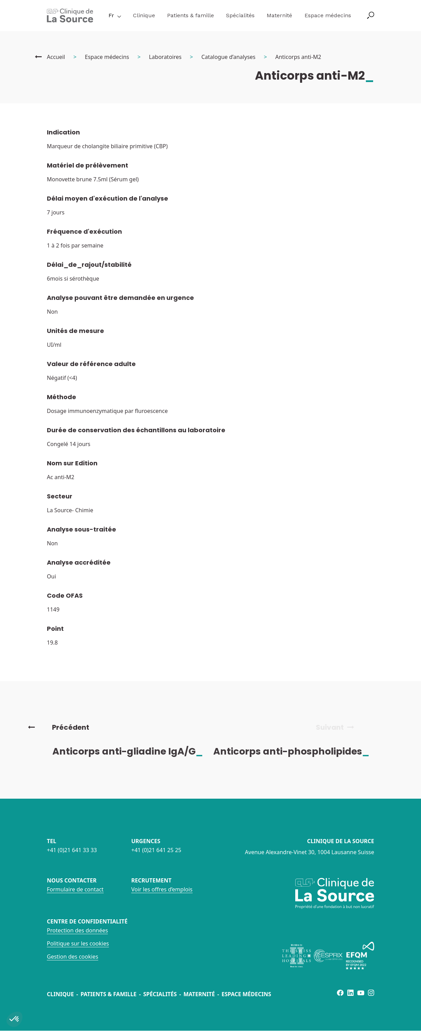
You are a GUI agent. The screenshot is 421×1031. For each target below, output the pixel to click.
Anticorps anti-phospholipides (297, 751)
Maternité (279, 15)
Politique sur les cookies (78, 943)
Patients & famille (190, 15)
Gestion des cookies (72, 956)
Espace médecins (328, 15)
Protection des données (77, 930)
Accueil (56, 57)
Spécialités (240, 15)
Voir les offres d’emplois (162, 889)
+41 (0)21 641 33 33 (72, 850)
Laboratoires (165, 57)
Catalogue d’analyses (228, 57)
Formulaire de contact (75, 889)
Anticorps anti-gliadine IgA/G (133, 751)
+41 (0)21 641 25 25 (156, 850)
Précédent (58, 727)
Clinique (144, 15)
